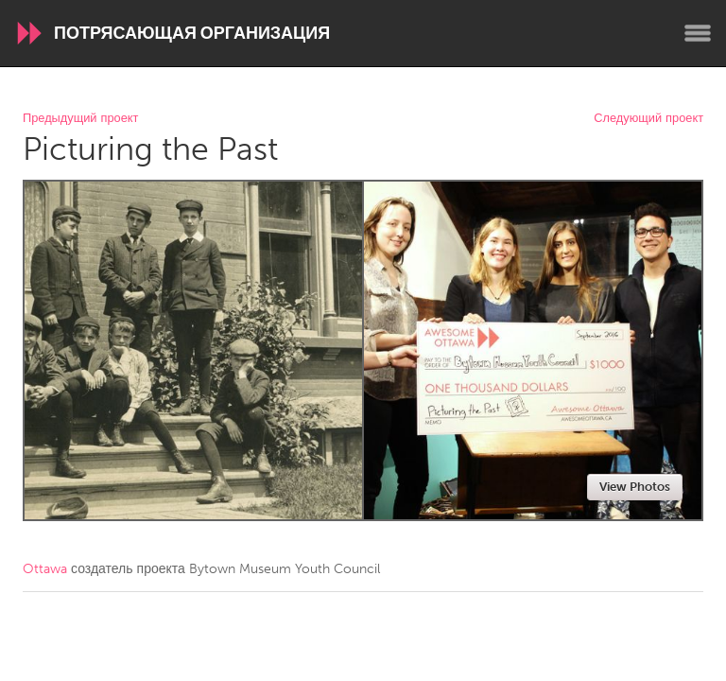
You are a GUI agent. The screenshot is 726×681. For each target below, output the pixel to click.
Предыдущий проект (80, 119)
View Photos (634, 487)
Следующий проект (648, 119)
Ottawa (45, 569)
